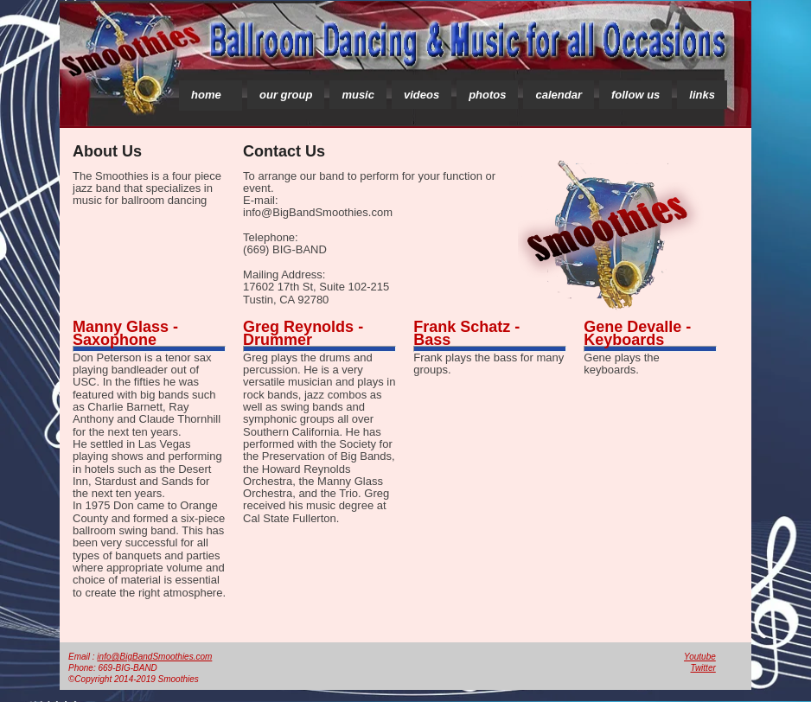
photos (487, 94)
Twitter (703, 668)
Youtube (700, 656)
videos (421, 94)
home (206, 94)
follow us (635, 94)
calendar (558, 94)
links (702, 94)
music (358, 94)
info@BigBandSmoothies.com (154, 656)
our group (285, 94)
